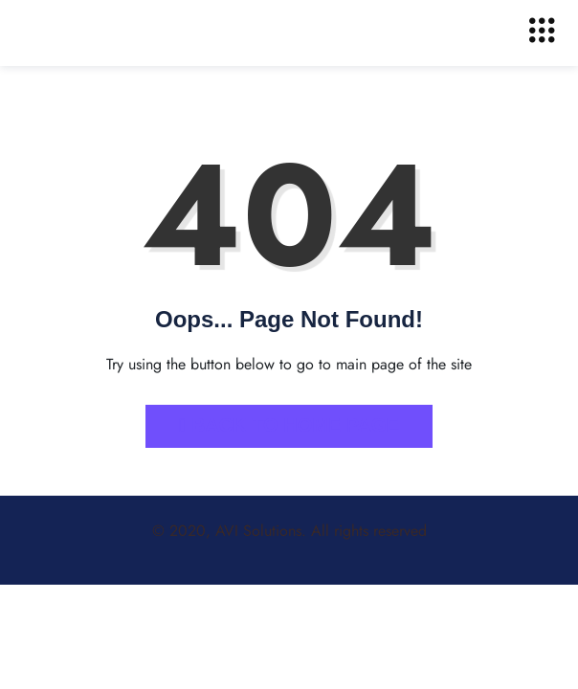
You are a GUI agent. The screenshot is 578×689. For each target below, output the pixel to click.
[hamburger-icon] (542, 33)
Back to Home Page (289, 424)
